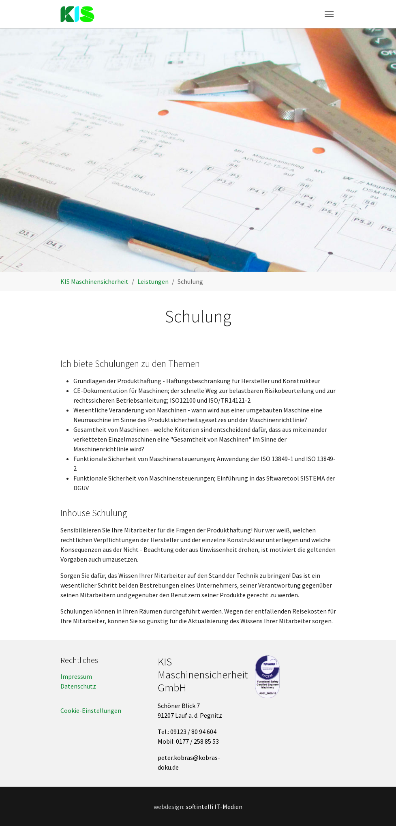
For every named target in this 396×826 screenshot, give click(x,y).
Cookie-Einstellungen (90, 710)
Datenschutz (78, 686)
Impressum (76, 676)
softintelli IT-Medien (214, 806)
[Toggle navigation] (329, 14)
